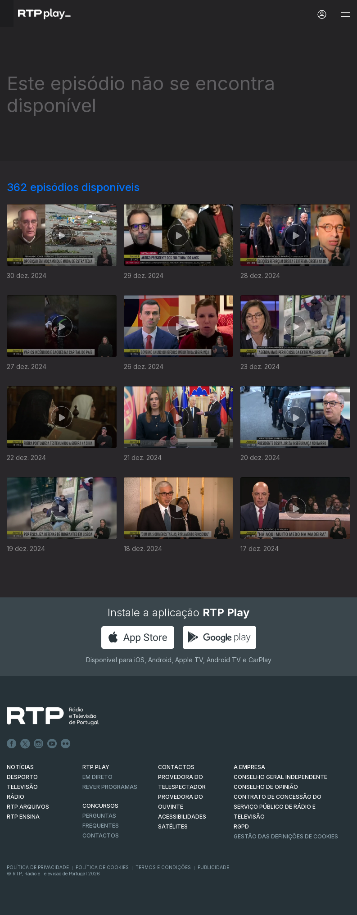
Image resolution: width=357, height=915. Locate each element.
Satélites (173, 826)
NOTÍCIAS (20, 767)
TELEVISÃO (22, 786)
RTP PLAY (95, 767)
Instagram (39, 744)
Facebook (12, 744)
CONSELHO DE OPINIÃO (266, 786)
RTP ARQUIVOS (28, 806)
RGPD (241, 826)
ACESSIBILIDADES (182, 816)
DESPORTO (22, 777)
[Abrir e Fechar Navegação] (345, 14)
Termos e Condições (163, 867)
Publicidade (213, 867)
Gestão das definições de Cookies (286, 836)
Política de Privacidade (38, 867)
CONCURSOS (100, 805)
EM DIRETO (97, 777)
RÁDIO (15, 796)
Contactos (100, 835)
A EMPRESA (249, 767)
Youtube (52, 744)
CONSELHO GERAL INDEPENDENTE (280, 777)
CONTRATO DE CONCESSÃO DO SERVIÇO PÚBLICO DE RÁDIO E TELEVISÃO (277, 806)
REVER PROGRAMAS (109, 786)
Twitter (25, 744)
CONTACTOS (176, 767)
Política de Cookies (102, 867)
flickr (66, 744)
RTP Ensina (23, 816)
